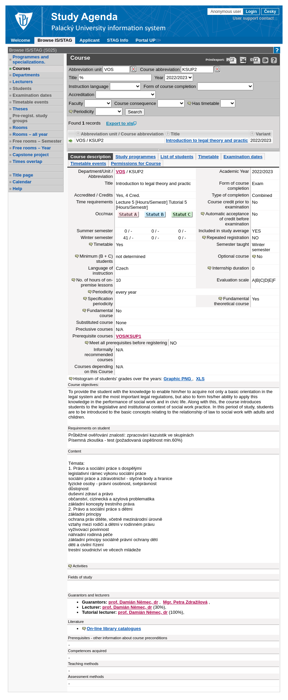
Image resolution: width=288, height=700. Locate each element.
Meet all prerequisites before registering (128, 342)
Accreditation (81, 94)
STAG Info (118, 40)
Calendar (22, 181)
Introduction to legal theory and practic (207, 140)
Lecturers (23, 81)
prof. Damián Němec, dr (133, 602)
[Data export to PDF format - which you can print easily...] (231, 60)
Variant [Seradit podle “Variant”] (263, 133)
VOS (120, 171)
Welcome (20, 40)
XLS (200, 378)
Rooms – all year (30, 134)
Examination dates (32, 95)
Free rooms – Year (32, 147)
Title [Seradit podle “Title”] (175, 133)
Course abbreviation (160, 69)
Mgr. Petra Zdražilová (185, 602)
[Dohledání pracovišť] (133, 69)
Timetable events (30, 102)
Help (17, 188)
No (259, 256)
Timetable (208, 156)
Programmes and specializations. (31, 59)
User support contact (253, 18)
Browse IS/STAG (54, 40)
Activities (80, 566)
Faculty (76, 103)
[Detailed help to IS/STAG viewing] (273, 60)
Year (158, 77)
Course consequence (135, 103)
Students (22, 88)
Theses (20, 108)
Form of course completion (169, 86)
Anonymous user (226, 11)
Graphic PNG (178, 378)
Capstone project (31, 154)
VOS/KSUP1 (128, 336)
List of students (176, 156)
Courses (21, 68)
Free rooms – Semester (37, 141)
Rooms (20, 127)
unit (85, 69)
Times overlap (27, 161)
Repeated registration (228, 237)
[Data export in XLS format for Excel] (243, 60)
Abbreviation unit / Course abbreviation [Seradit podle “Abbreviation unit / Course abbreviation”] (122, 133)
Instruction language (88, 86)
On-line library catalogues (114, 628)
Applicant (90, 40)
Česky (270, 11)
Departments (26, 74)
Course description (90, 156)
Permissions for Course (136, 163)
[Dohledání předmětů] (217, 69)
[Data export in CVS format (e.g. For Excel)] (255, 60)
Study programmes (135, 156)
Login (251, 11)
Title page (23, 175)
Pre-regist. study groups (30, 118)
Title (73, 77)
